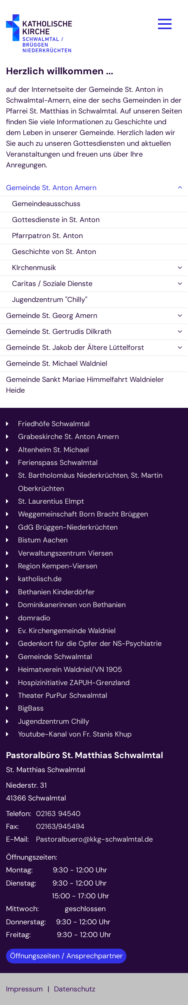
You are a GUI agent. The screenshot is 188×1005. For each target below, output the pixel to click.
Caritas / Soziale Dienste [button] (52, 283)
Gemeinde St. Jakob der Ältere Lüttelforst (75, 347)
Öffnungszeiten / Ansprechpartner (66, 956)
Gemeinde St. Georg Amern (51, 315)
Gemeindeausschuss (46, 204)
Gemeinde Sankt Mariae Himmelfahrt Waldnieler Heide (85, 385)
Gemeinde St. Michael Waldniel (56, 363)
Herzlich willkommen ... (59, 71)
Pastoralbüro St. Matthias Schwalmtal (84, 755)
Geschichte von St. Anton (54, 251)
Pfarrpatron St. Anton (47, 235)
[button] (180, 188)
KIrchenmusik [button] (34, 267)
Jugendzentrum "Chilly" (49, 299)
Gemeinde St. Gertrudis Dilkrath (58, 331)
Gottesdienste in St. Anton (56, 219)
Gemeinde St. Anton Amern (51, 188)
